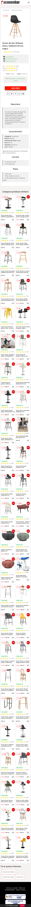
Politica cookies (20, 890)
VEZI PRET (15, 88)
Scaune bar (6, 10)
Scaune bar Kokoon (16, 10)
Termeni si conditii (11, 888)
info (13, 219)
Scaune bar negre (8, 877)
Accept (22, 905)
